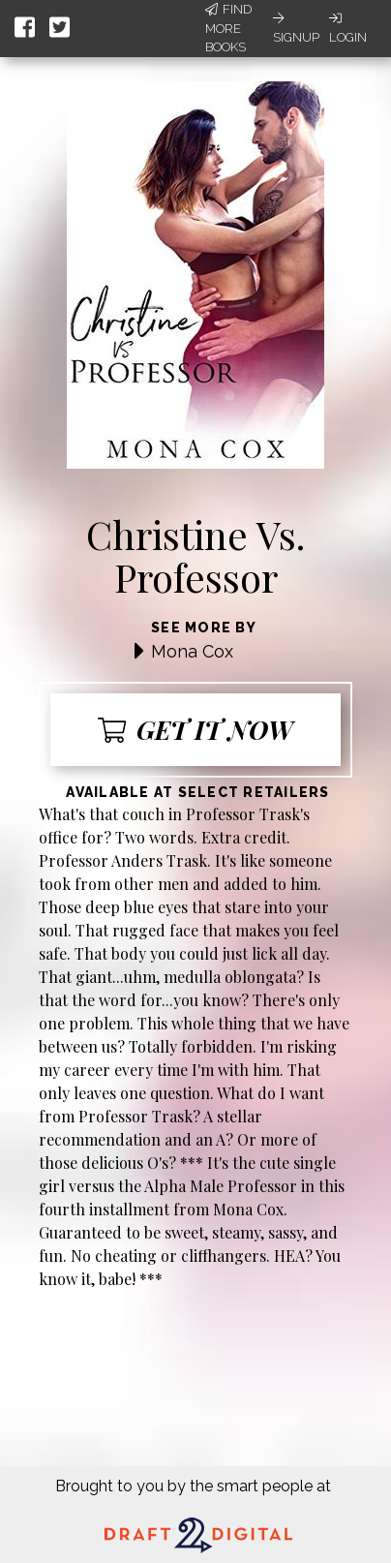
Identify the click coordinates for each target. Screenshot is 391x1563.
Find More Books (228, 28)
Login (348, 28)
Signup (296, 28)
